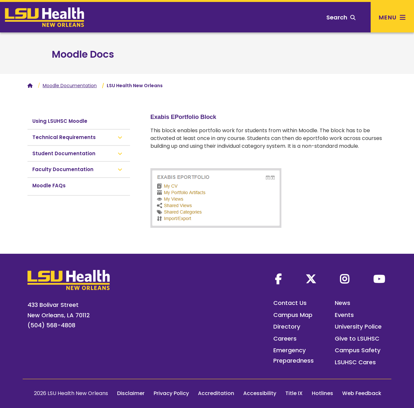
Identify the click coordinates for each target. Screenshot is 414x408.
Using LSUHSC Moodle (59, 121)
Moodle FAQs (49, 185)
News (342, 303)
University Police (358, 326)
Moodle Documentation (70, 85)
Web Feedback (361, 393)
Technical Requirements (64, 137)
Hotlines (322, 393)
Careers (285, 338)
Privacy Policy (171, 393)
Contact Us (290, 303)
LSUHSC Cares (355, 362)
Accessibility (259, 393)
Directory (286, 326)
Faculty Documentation (62, 169)
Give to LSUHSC (357, 338)
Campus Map (292, 315)
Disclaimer (131, 393)
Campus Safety (357, 350)
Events (344, 315)
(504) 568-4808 (51, 325)
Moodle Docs (83, 54)
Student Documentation (63, 153)
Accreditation (216, 393)
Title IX (294, 393)
